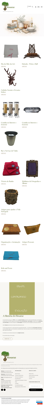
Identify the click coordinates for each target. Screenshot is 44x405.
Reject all (39, 403)
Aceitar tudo (39, 402)
